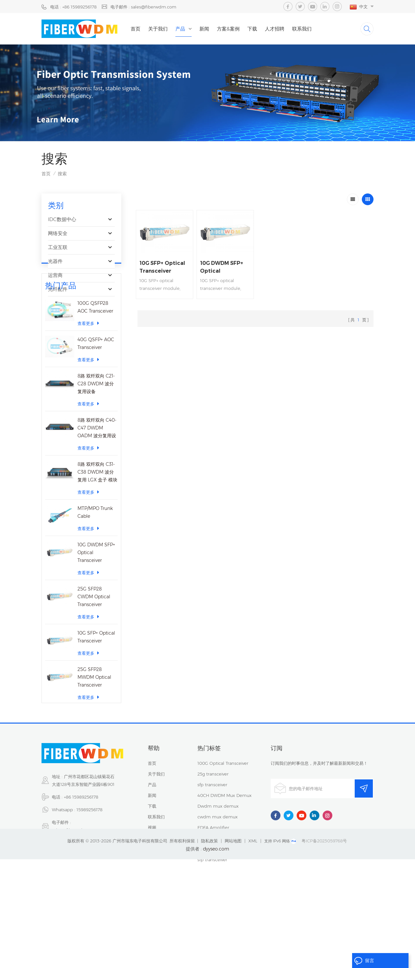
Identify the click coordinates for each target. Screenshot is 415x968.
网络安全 (57, 233)
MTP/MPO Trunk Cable (95, 563)
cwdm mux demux (217, 871)
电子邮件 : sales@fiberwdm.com (143, 6)
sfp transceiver (212, 839)
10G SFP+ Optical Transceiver (96, 687)
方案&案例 (228, 29)
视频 (152, 882)
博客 (152, 893)
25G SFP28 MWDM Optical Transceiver (94, 727)
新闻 (204, 29)
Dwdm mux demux (218, 860)
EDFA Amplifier (213, 882)
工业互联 (57, 247)
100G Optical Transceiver (222, 818)
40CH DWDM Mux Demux (224, 850)
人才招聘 (274, 29)
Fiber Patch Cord (214, 903)
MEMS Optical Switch (219, 893)
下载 (252, 29)
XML (252, 949)
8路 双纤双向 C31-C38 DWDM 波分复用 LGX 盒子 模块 (97, 522)
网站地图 (233, 949)
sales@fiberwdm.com (74, 884)
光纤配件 (57, 289)
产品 (180, 29)
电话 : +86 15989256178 (73, 6)
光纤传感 (57, 303)
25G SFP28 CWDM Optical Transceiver (93, 647)
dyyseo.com (216, 958)
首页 (135, 29)
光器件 (55, 261)
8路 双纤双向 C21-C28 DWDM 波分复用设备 (96, 434)
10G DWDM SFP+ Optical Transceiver (96, 603)
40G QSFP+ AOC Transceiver (95, 394)
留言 (364, 960)
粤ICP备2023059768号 (324, 949)
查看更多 (88, 374)
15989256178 (89, 864)
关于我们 (158, 29)
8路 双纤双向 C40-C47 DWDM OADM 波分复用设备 (96, 479)
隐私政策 (209, 949)
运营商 (55, 275)
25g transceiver (213, 828)
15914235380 (81, 897)
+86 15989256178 (81, 851)
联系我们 (302, 29)
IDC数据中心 (62, 219)
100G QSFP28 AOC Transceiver (95, 358)
